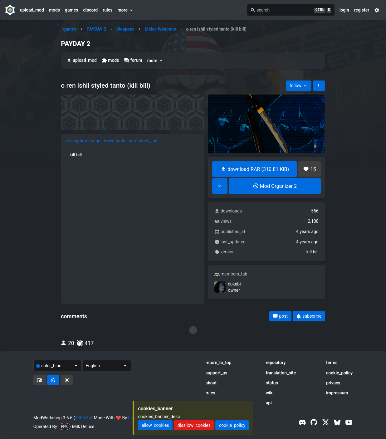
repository (276, 362)
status (272, 382)
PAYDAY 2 (96, 29)
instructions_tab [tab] (142, 140)
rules (107, 9)
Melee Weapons (160, 29)
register (361, 9)
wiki (270, 392)
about (211, 382)
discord (90, 9)
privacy (333, 382)
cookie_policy (339, 372)
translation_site (281, 372)
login (344, 9)
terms (332, 362)
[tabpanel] (132, 155)
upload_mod (32, 9)
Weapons (125, 29)
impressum (337, 392)
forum (133, 60)
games (71, 9)
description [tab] (76, 140)
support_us (216, 372)
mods (54, 9)
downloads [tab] (114, 140)
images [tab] (95, 140)
